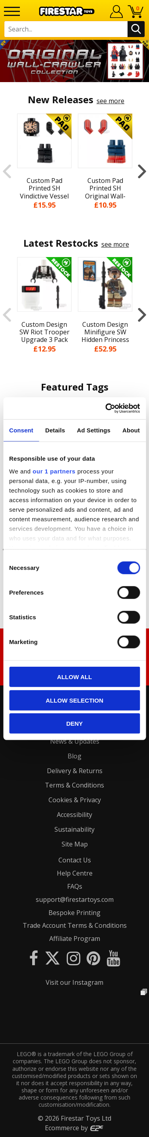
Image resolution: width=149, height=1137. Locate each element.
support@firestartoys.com (75, 899)
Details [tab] (55, 430)
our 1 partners (54, 470)
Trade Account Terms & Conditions (75, 925)
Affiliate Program (74, 938)
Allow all (74, 677)
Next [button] (142, 171)
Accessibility (74, 814)
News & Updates (74, 741)
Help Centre (75, 873)
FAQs (74, 886)
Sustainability (74, 829)
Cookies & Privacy (74, 799)
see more (110, 100)
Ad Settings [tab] (93, 430)
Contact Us (74, 860)
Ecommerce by (74, 1127)
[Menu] (12, 11)
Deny (74, 723)
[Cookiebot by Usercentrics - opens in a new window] (106, 408)
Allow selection (74, 700)
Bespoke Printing (74, 912)
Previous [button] (7, 171)
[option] (74, 61)
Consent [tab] (21, 430)
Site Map (75, 844)
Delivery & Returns (75, 770)
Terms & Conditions (74, 785)
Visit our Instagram (74, 982)
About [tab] (131, 430)
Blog (74, 756)
